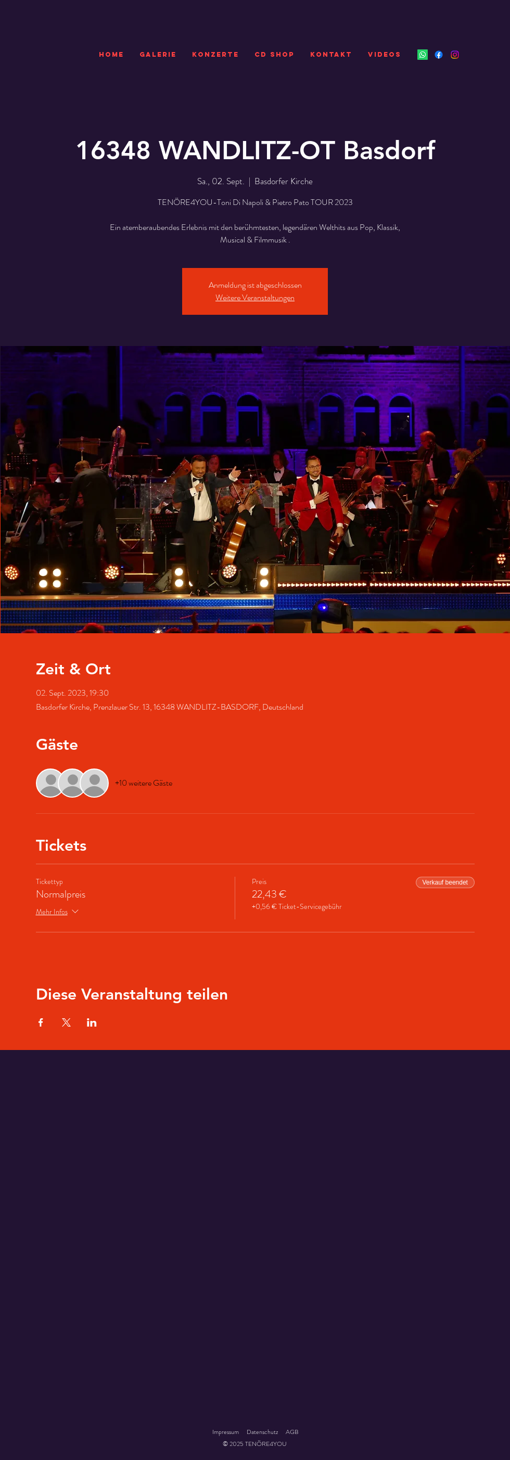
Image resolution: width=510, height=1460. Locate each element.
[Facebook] (439, 54)
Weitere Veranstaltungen (255, 297)
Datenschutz (262, 1432)
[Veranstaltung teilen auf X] (66, 1022)
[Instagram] (455, 54)
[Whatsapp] (422, 54)
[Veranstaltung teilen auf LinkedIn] (92, 1022)
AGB (292, 1432)
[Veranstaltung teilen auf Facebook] (41, 1022)
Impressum (225, 1432)
